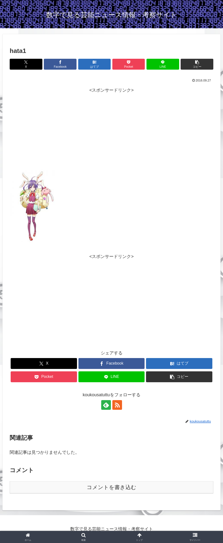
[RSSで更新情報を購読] (117, 405)
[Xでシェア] (26, 64)
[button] (197, 64)
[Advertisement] (111, 136)
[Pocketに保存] (128, 64)
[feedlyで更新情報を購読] (106, 405)
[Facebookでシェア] (60, 64)
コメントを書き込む (111, 487)
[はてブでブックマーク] (94, 64)
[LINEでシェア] (162, 64)
